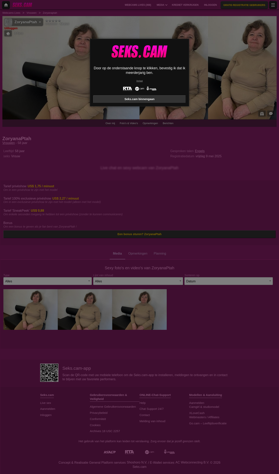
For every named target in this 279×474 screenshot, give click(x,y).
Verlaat (139, 81)
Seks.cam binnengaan (139, 99)
